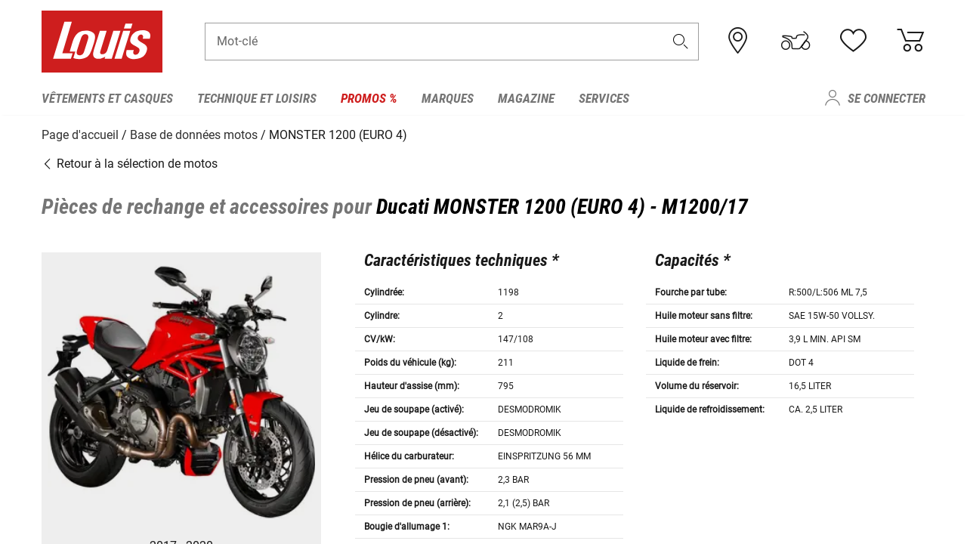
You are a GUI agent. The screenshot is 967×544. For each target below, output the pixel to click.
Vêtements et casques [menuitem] (107, 98)
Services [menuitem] (604, 98)
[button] (681, 42)
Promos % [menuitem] (369, 98)
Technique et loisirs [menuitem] (257, 98)
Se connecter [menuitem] (886, 98)
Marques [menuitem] (448, 98)
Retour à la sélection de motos (130, 162)
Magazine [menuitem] (526, 98)
